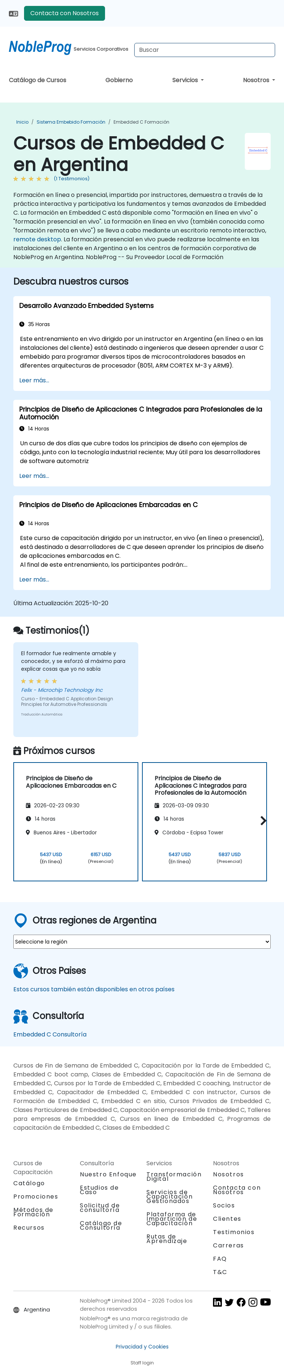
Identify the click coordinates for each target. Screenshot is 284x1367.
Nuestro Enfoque (108, 1174)
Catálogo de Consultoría (101, 1225)
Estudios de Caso (99, 1189)
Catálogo (29, 1183)
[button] (261, 820)
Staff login (142, 1363)
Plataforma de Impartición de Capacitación (171, 1218)
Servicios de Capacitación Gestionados (169, 1196)
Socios (224, 1205)
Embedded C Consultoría (50, 1034)
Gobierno (119, 80)
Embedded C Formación (141, 122)
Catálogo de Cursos (37, 80)
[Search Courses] (204, 50)
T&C (220, 1272)
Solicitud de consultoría (100, 1207)
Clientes (227, 1218)
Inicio (22, 122)
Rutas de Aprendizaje (166, 1238)
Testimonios (234, 1232)
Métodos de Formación (33, 1212)
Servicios (185, 80)
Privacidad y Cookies (142, 1346)
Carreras (228, 1245)
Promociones (35, 1196)
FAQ (220, 1258)
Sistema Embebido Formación (71, 122)
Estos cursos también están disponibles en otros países (94, 989)
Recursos (29, 1227)
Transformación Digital (174, 1176)
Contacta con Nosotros (64, 13)
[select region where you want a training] (142, 942)
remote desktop (37, 239)
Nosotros (257, 80)
